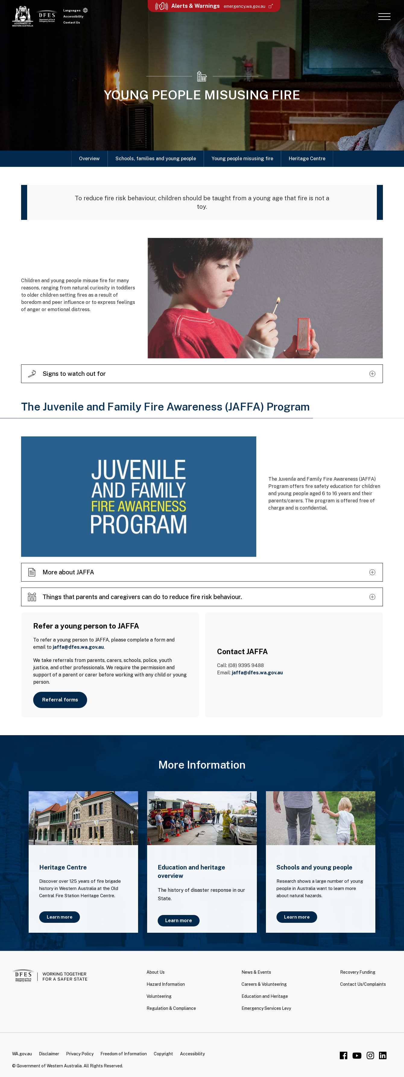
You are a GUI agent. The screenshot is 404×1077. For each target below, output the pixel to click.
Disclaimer (49, 1053)
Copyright (163, 1053)
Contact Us (71, 22)
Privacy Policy (79, 1053)
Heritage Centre (307, 158)
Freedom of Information (123, 1053)
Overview (89, 158)
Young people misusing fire (242, 158)
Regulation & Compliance (171, 1008)
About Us (156, 972)
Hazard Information (166, 984)
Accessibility (73, 16)
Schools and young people (314, 867)
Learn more (59, 916)
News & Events (256, 972)
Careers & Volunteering (264, 984)
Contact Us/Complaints (363, 984)
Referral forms (60, 700)
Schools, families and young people (155, 158)
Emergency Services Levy (266, 1008)
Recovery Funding (357, 972)
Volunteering (159, 996)
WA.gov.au (22, 1053)
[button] (384, 16)
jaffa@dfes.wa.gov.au (78, 647)
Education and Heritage (264, 996)
